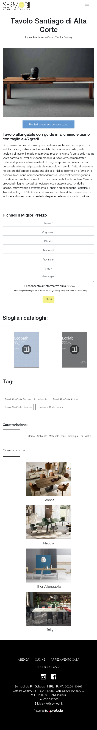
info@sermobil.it (53, 703)
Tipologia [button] (73, 436)
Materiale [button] (54, 436)
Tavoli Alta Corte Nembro (50, 407)
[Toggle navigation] (87, 5)
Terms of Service (75, 290)
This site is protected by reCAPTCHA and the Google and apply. (50, 290)
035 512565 (51, 699)
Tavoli (58, 37)
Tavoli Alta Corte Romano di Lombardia (26, 399)
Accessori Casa (48, 666)
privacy (70, 286)
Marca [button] (31, 436)
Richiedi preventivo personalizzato (48, 124)
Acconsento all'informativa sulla (50, 286)
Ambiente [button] (42, 436)
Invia (48, 299)
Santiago (68, 37)
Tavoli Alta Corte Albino (65, 399)
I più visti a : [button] (86, 436)
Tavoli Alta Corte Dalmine (18, 407)
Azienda (23, 659)
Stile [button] (63, 436)
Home (27, 37)
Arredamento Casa (43, 37)
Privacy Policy (60, 290)
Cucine (40, 659)
